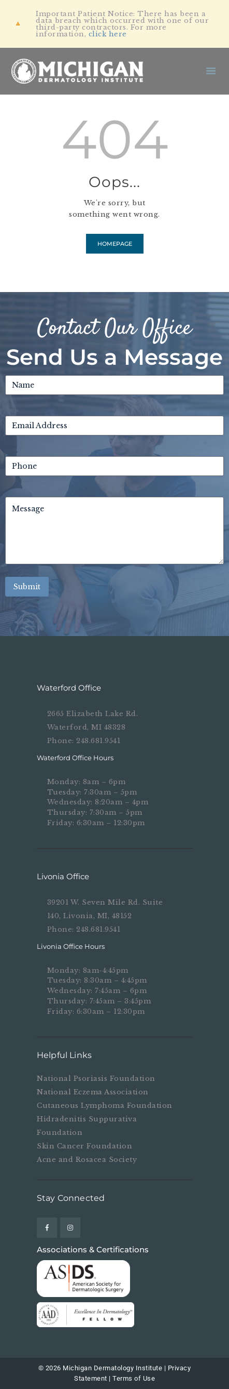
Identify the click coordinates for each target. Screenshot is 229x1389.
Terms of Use (133, 1378)
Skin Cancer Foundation (84, 1146)
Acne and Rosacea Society (87, 1159)
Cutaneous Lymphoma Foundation (105, 1105)
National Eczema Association (93, 1092)
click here (108, 34)
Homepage (114, 243)
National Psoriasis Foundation (96, 1078)
